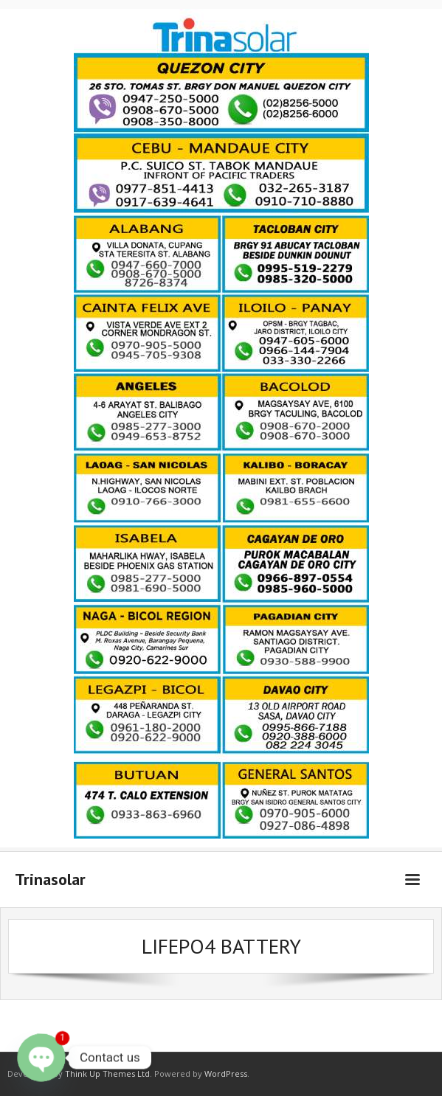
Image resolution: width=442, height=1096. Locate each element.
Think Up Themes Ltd (107, 1073)
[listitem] (221, 93)
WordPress (225, 1073)
